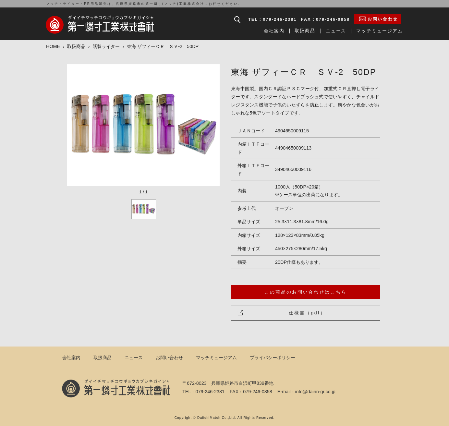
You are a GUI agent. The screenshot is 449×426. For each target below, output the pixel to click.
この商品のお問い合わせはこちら (305, 292)
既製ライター (106, 46)
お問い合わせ (169, 357)
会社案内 (274, 30)
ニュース (336, 30)
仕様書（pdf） (282, 312)
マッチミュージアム (379, 30)
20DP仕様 (285, 262)
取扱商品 (305, 30)
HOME (53, 46)
